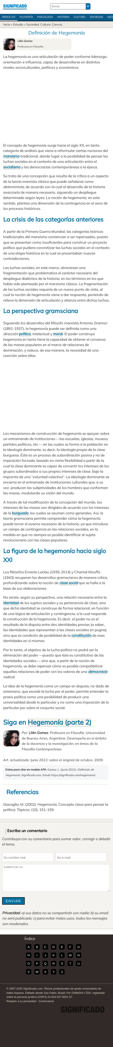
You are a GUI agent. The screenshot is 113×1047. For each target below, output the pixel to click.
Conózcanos (46, 1001)
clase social (68, 583)
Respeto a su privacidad (21, 1001)
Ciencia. (57, 24)
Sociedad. (32, 24)
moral (58, 334)
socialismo (11, 167)
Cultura (79, 17)
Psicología (45, 17)
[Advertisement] (56, 106)
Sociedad (96, 17)
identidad (11, 603)
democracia (97, 671)
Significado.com (15, 6)
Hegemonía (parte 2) (59, 722)
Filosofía (26, 17)
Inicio (6, 24)
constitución (81, 635)
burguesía (20, 513)
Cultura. (45, 24)
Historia (63, 17)
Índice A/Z (8, 17)
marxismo (11, 156)
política (25, 334)
